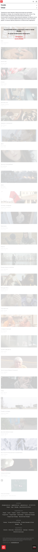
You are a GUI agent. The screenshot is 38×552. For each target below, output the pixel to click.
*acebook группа (24, 512)
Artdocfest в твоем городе (18, 531)
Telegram (8, 507)
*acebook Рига (31, 512)
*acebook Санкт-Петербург (30, 514)
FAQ (21, 524)
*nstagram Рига (5, 514)
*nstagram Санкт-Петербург (12, 516)
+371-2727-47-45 (32, 505)
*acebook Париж (20, 514)
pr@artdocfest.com (24, 505)
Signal (12, 507)
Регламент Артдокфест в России (27, 522)
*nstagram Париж (12, 514)
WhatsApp (16, 507)
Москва (19, 31)
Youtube (8, 512)
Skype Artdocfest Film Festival (25, 507)
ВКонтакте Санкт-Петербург (24, 516)
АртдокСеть (19, 36)
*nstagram (14, 512)
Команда (5, 522)
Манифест (17, 524)
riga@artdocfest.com (15, 505)
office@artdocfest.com (6, 505)
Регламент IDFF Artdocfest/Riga (14, 522)
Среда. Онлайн (19, 38)
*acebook (18, 512)
